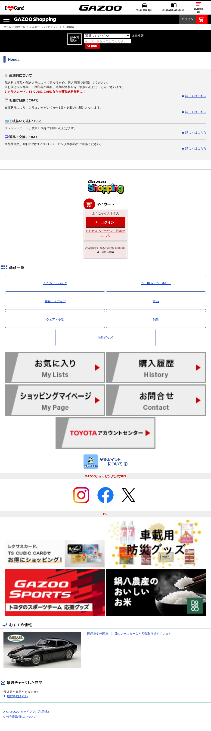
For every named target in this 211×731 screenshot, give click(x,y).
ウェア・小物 (55, 305)
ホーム (7, 12)
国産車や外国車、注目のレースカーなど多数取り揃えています (129, 619)
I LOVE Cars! (14, 725)
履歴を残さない (17, 681)
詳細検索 (138, 21)
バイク (58, 12)
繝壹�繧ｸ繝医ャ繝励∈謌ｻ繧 (203, 722)
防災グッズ (105, 323)
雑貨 (156, 305)
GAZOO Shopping (35, 4)
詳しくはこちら (195, 81)
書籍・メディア (55, 286)
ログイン (188, 4)
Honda (70, 12)
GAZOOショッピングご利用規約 (28, 697)
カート (202, 4)
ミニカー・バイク (40, 12)
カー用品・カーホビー (156, 268)
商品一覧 (20, 12)
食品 (156, 286)
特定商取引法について (21, 702)
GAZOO (105, 725)
